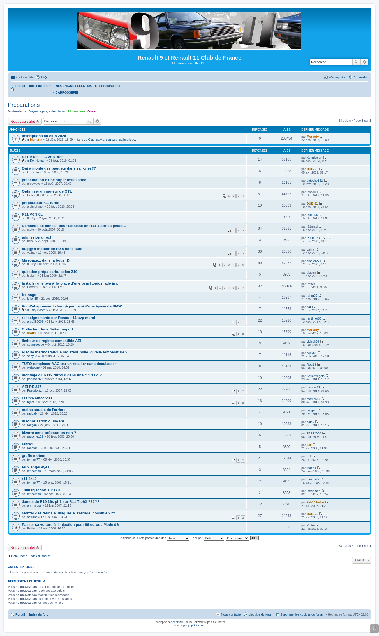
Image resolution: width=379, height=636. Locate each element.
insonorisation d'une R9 (43, 421)
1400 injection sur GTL (41, 490)
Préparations (24, 105)
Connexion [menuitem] (360, 77)
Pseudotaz (34, 390)
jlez (309, 445)
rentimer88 (314, 318)
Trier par (207, 538)
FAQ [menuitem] (44, 77)
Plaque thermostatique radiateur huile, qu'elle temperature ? (75, 352)
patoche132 (315, 180)
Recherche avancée (364, 62)
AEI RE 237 (31, 387)
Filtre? (27, 444)
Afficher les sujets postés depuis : (155, 538)
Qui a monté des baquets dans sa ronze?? (59, 168)
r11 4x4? (29, 479)
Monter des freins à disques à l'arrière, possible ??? (68, 513)
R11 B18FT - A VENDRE (42, 157)
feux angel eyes (35, 467)
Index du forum (40, 614)
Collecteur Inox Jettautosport (47, 329)
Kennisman (37, 160)
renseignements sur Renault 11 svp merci (58, 318)
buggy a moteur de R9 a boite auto (52, 249)
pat (309, 307)
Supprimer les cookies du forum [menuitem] (302, 614)
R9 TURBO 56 (317, 238)
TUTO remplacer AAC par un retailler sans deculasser (69, 364)
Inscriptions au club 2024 (44, 136)
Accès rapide (25, 77)
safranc (32, 517)
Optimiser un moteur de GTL (47, 191)
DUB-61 (312, 169)
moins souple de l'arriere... (45, 410)
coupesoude (35, 344)
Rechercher (356, 62)
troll (309, 456)
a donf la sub (57, 111)
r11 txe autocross (37, 398)
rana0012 (33, 448)
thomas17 (313, 387)
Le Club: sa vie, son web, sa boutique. (110, 139)
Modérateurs (76, 111)
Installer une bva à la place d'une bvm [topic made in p (70, 283)
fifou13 (311, 364)
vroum (32, 333)
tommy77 (33, 459)
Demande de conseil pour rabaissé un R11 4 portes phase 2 (74, 226)
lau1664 (312, 215)
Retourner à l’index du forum (30, 556)
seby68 (32, 356)
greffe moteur (34, 456)
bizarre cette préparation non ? (49, 433)
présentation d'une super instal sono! (55, 180)
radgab (32, 413)
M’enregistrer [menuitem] (337, 77)
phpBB (176, 622)
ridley (310, 422)
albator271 (314, 261)
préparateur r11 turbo (40, 203)
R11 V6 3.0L (32, 214)
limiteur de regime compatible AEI (51, 341)
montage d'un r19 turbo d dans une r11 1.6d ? (62, 375)
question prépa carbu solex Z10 (49, 272)
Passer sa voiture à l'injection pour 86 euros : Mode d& (70, 524)
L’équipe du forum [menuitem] (261, 614)
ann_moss (34, 505)
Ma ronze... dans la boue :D (46, 260)
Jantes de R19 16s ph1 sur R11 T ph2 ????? (60, 501)
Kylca (31, 402)
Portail (20, 85)
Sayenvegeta (38, 111)
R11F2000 (314, 433)
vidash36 (313, 341)
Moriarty (36, 139)
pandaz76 (34, 379)
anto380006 (35, 321)
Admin (91, 111)
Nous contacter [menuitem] (231, 614)
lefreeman (34, 471)
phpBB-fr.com (196, 625)
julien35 (32, 298)
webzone (33, 367)
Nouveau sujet (22, 121)
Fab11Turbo (315, 502)
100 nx (311, 468)
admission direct (36, 237)
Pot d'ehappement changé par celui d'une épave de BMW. (72, 306)
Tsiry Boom (37, 310)
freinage (29, 295)
